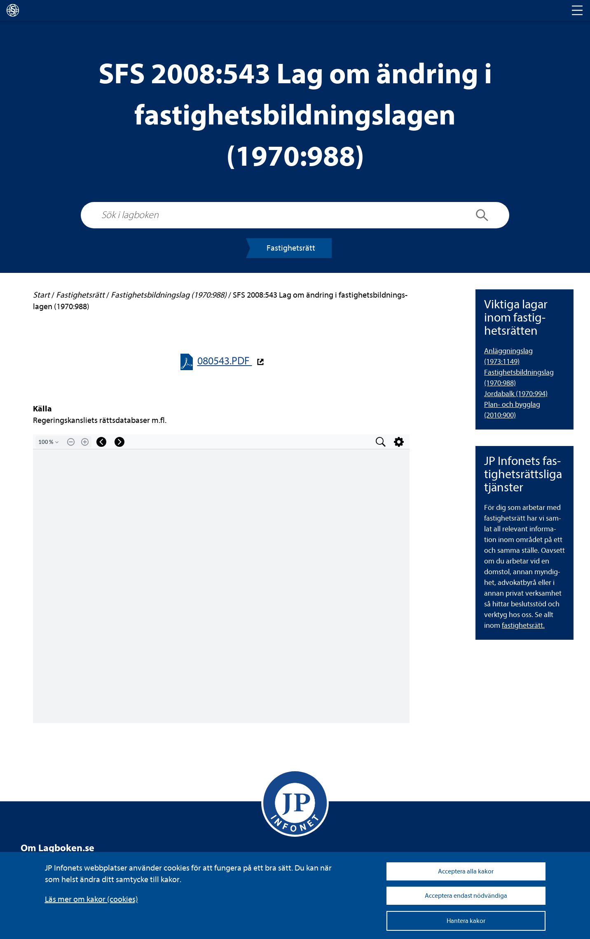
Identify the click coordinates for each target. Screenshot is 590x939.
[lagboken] (13, 10)
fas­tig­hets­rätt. (523, 625)
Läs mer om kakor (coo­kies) (91, 899)
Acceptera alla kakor (466, 871)
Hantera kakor (466, 921)
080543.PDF (224, 360)
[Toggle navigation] (577, 10)
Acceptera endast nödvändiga (466, 895)
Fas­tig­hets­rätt (291, 248)
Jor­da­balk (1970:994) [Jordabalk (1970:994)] (516, 394)
